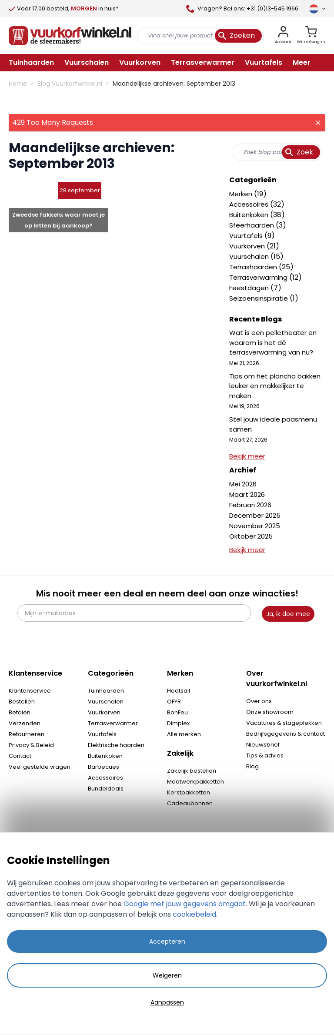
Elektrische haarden (116, 745)
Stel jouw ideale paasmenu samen (273, 424)
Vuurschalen (250, 256)
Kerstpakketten (188, 792)
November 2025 (254, 525)
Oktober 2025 (251, 536)
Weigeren (167, 975)
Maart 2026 (247, 494)
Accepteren (167, 941)
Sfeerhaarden (252, 225)
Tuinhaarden (106, 691)
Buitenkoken (249, 214)
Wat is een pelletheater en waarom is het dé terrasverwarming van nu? (273, 342)
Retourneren (26, 734)
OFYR (174, 701)
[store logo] (70, 35)
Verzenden (24, 723)
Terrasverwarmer (113, 723)
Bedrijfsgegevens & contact (285, 734)
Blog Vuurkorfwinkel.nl (69, 83)
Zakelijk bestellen (191, 771)
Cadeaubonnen (190, 803)
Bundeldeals (106, 788)
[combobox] (277, 152)
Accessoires (249, 204)
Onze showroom (270, 712)
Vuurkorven (248, 246)
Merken (241, 193)
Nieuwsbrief (263, 744)
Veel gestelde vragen (39, 767)
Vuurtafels (246, 235)
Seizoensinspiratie (259, 298)
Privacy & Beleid (31, 745)
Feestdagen (250, 287)
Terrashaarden (254, 266)
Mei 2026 (243, 484)
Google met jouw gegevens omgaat (185, 904)
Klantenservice (30, 691)
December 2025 (255, 515)
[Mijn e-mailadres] (134, 613)
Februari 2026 (250, 504)
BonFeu (177, 712)
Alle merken (184, 734)
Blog (252, 766)
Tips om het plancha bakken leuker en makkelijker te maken (275, 386)
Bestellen (22, 701)
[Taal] (317, 8)
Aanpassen (167, 1002)
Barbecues (103, 767)
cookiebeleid (194, 914)
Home (18, 83)
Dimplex (178, 723)
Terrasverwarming (259, 277)
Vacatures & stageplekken (284, 723)
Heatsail (178, 691)
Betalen (19, 712)
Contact (20, 756)
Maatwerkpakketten (195, 781)
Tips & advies (265, 755)
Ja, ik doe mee (288, 614)
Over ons (259, 701)
